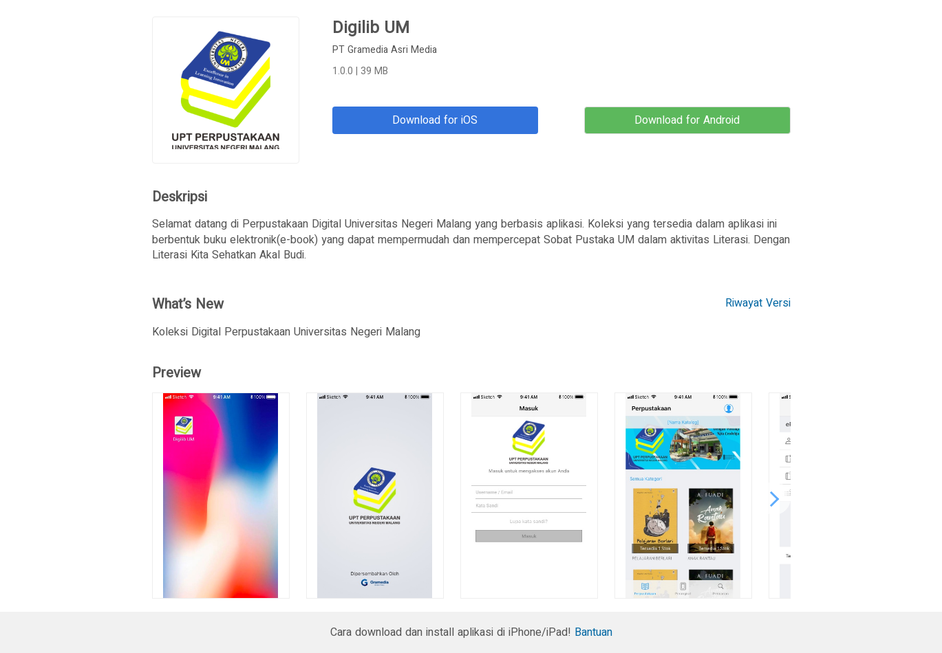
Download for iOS (435, 120)
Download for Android (687, 120)
